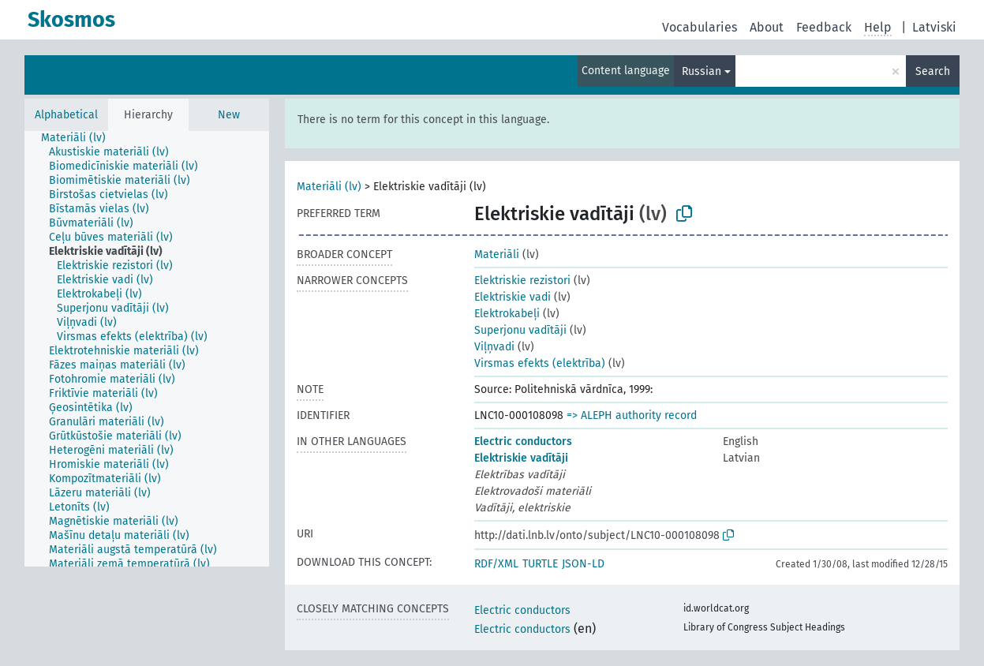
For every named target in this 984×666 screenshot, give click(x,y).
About (767, 27)
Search (932, 71)
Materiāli (496, 254)
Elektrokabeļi (507, 313)
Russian (701, 71)
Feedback (823, 27)
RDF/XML (496, 564)
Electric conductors (523, 441)
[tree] (146, 349)
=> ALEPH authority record (632, 415)
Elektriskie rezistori (522, 280)
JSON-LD (583, 564)
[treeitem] (80, 138)
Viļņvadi (494, 347)
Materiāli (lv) (329, 186)
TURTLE (540, 564)
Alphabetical (66, 115)
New (229, 115)
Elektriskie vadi (512, 297)
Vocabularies (699, 27)
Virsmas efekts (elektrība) (539, 363)
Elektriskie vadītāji (521, 458)
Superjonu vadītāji (520, 330)
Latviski (934, 27)
